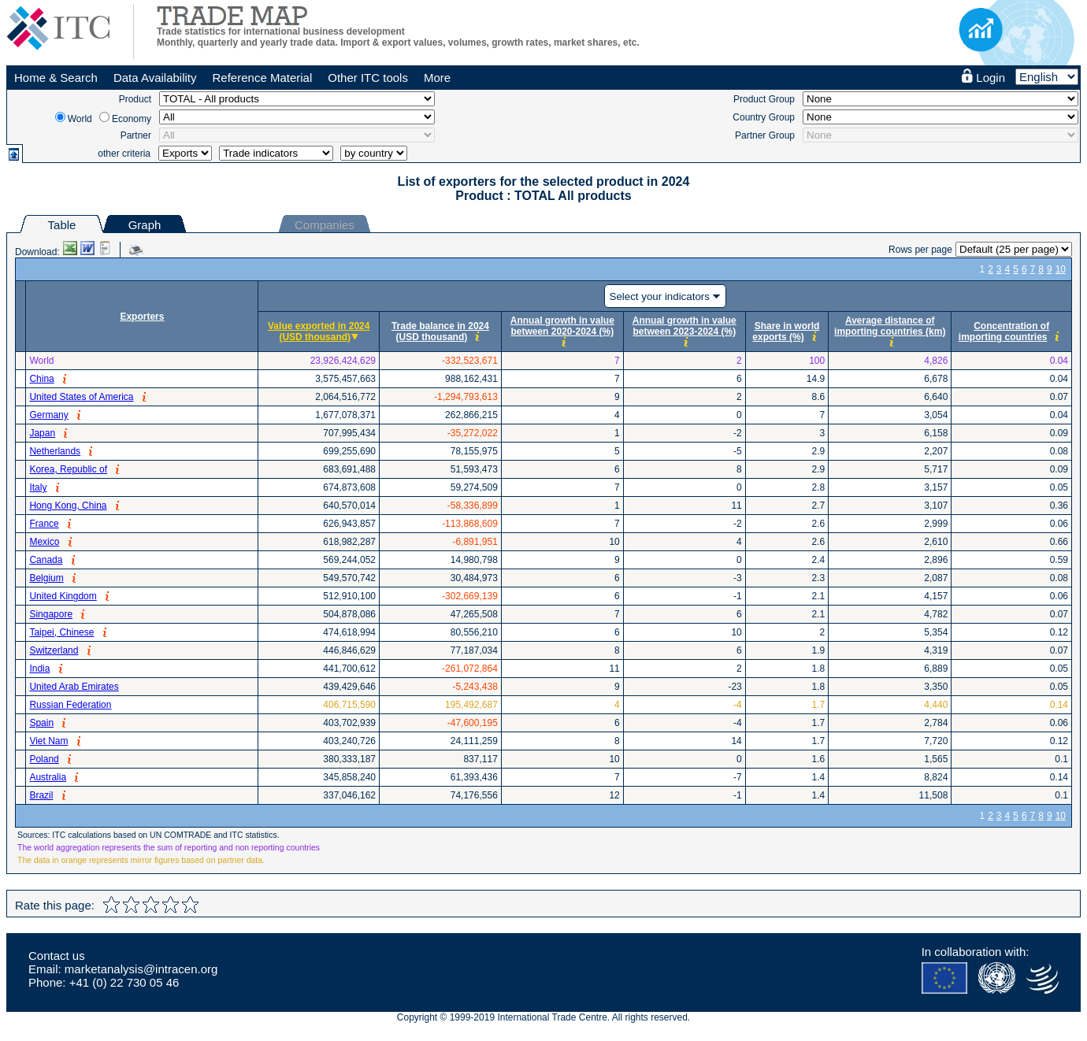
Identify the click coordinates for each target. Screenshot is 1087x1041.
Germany (48, 414)
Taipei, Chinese (61, 632)
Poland (43, 759)
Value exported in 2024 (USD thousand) (318, 331)
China (41, 378)
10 (1060, 269)
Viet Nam (48, 740)
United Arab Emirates (73, 686)
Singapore (50, 614)
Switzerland (53, 650)
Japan (42, 433)
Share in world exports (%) (785, 331)
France (43, 523)
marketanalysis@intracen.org (141, 969)
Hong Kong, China (67, 505)
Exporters (142, 316)
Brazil (41, 795)
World (80, 118)
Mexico (44, 541)
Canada (45, 559)
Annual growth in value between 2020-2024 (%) (562, 326)
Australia (47, 777)
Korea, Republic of (68, 469)
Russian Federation (70, 704)
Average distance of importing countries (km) (889, 326)
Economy (131, 118)
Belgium (46, 577)
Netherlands (54, 451)
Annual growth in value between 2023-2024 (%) (684, 326)
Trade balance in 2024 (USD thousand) (440, 331)
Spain (41, 722)
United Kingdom (62, 596)
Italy (37, 487)
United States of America (81, 396)
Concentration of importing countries (1004, 331)
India (39, 668)
